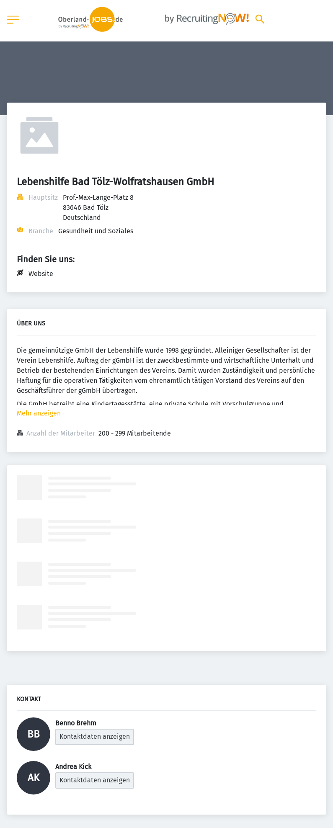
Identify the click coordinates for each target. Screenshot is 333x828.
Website (40, 274)
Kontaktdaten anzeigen (94, 736)
